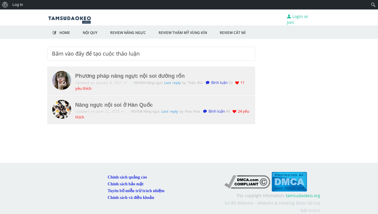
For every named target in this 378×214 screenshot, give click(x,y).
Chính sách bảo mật (126, 184)
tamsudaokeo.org (303, 195)
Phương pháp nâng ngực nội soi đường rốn (130, 76)
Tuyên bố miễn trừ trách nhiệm (136, 191)
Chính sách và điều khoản (131, 197)
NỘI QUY (90, 32)
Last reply (173, 82)
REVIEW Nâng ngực (148, 82)
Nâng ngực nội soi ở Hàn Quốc (114, 105)
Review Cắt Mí (233, 32)
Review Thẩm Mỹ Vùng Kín (183, 32)
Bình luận (217, 82)
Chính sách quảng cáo (127, 177)
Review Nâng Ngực (128, 32)
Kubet (314, 210)
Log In (17, 4)
